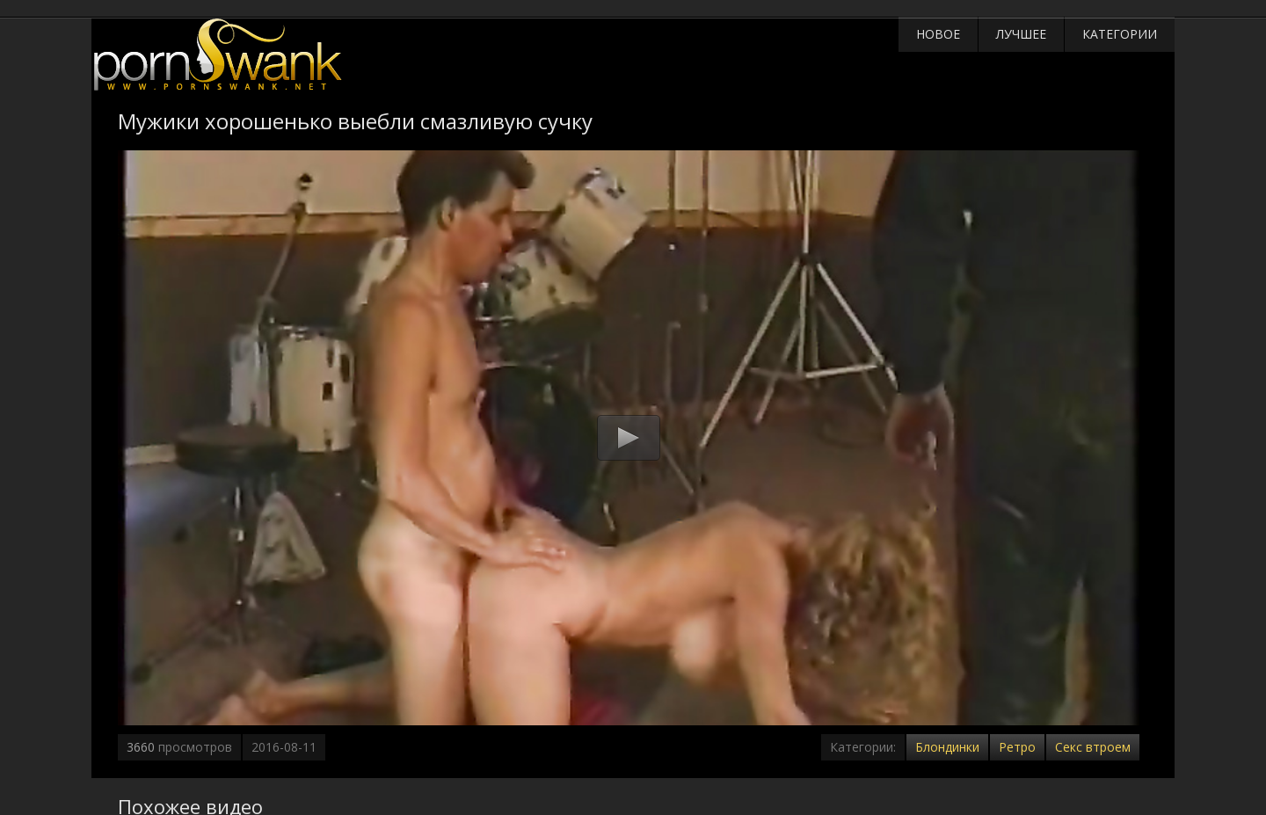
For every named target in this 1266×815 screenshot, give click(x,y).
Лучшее (1021, 33)
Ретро (1017, 747)
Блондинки (947, 747)
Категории (1119, 33)
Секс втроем (1093, 747)
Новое (938, 33)
